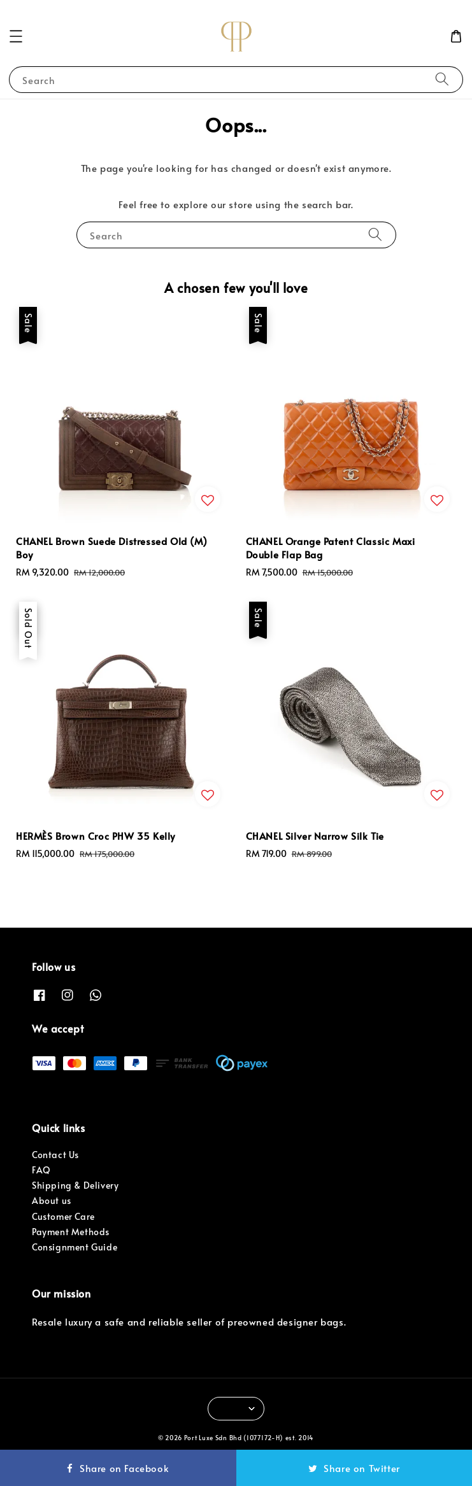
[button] (16, 36)
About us (51, 1200)
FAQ (41, 1170)
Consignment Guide (74, 1247)
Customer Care (63, 1216)
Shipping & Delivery (75, 1185)
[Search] (442, 79)
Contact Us (55, 1155)
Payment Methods (71, 1232)
